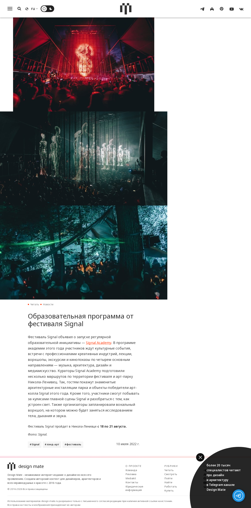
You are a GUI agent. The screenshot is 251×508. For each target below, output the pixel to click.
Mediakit (131, 478)
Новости (48, 304)
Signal (36, 444)
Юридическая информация (134, 488)
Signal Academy (98, 342)
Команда (131, 470)
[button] (200, 457)
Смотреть (170, 474)
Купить (169, 490)
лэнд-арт (53, 444)
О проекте (134, 466)
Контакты (132, 482)
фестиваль (73, 444)
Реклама (131, 474)
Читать (34, 304)
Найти (168, 482)
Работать (170, 486)
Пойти (168, 478)
